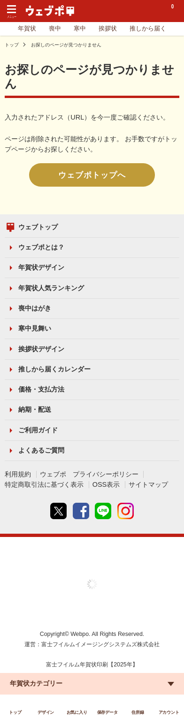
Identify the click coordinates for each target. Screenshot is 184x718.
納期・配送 (34, 409)
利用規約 (18, 474)
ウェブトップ (38, 227)
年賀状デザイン (41, 267)
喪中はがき (34, 308)
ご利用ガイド (38, 430)
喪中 (55, 28)
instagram (125, 511)
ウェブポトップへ (92, 175)
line (103, 511)
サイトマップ (148, 484)
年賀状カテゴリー (36, 683)
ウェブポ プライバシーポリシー (89, 474)
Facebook (81, 511)
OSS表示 (106, 484)
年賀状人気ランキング (51, 288)
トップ (12, 44)
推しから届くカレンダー (54, 369)
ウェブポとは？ (41, 247)
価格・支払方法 (41, 389)
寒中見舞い (34, 328)
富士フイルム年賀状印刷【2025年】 (92, 664)
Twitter (58, 511)
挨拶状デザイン (41, 349)
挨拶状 (108, 28)
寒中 (80, 28)
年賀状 (27, 28)
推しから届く (148, 28)
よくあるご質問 (41, 450)
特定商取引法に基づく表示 (44, 484)
